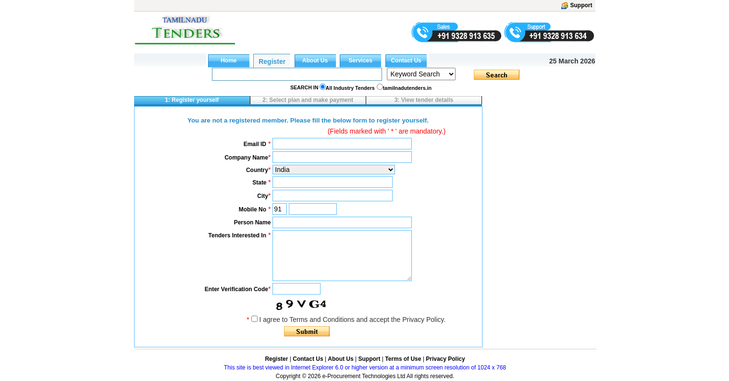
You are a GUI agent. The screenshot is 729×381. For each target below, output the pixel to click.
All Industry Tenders (350, 88)
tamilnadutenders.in (407, 88)
